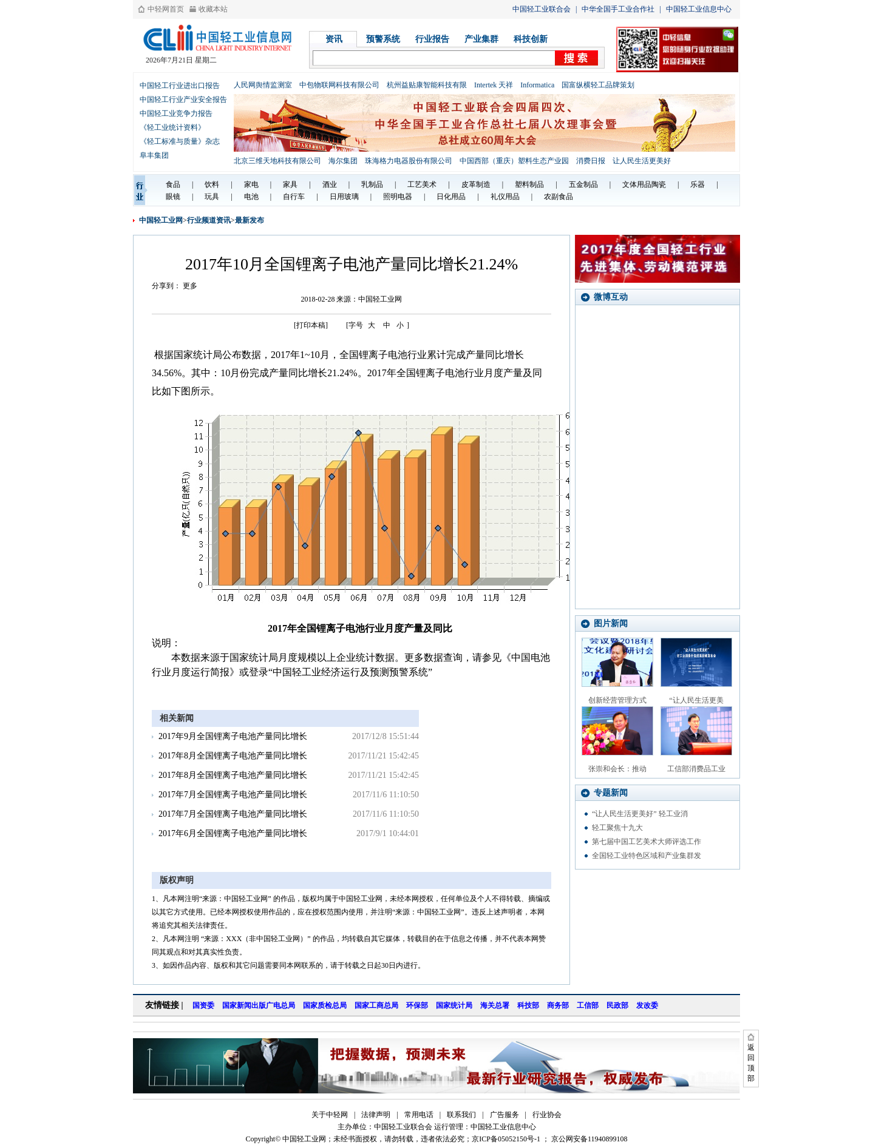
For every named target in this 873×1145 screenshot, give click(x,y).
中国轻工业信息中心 (699, 9)
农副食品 (558, 196)
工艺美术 (421, 184)
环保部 (417, 1005)
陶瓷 (658, 184)
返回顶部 (751, 1063)
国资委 (203, 1005)
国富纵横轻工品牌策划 (598, 85)
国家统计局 (454, 1005)
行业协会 (547, 1114)
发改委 (647, 1005)
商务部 (558, 1005)
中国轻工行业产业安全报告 (183, 99)
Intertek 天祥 (493, 85)
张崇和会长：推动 (617, 769)
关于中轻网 (329, 1114)
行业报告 (432, 39)
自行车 (294, 196)
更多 (190, 286)
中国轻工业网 (161, 220)
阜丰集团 (154, 155)
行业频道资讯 (209, 220)
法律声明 (375, 1114)
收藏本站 (213, 9)
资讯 (333, 39)
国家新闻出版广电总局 (258, 1005)
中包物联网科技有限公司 (339, 85)
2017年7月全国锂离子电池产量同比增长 (232, 794)
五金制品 (583, 184)
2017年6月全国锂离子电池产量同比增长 (232, 833)
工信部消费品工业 (696, 769)
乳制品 (372, 184)
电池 (251, 196)
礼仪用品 (505, 196)
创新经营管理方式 (617, 700)
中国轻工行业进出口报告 (180, 85)
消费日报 (590, 161)
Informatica (537, 85)
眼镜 (173, 196)
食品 (173, 184)
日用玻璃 (344, 196)
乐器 (697, 184)
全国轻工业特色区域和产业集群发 (646, 855)
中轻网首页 (166, 9)
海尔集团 (343, 161)
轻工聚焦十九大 (617, 827)
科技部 (528, 1005)
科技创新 (531, 39)
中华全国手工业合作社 (618, 9)
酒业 (329, 184)
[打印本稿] (311, 325)
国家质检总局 (325, 1005)
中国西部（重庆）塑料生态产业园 (514, 161)
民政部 (617, 1005)
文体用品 (636, 184)
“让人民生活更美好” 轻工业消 (640, 813)
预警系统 (383, 39)
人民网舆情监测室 (263, 85)
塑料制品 (529, 184)
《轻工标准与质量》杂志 (180, 141)
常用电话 (418, 1114)
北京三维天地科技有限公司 (277, 161)
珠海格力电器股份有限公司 (408, 161)
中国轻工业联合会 (541, 9)
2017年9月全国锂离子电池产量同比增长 (232, 736)
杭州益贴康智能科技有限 (427, 85)
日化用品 (451, 196)
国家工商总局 (376, 1005)
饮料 (212, 184)
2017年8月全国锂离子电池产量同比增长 (232, 755)
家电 (251, 184)
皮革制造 (476, 184)
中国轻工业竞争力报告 (176, 113)
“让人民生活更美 (696, 700)
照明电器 (397, 196)
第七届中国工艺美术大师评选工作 (646, 841)
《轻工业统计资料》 (172, 127)
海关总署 (494, 1005)
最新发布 (249, 220)
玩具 (212, 196)
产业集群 (481, 39)
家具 (290, 184)
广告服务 (504, 1114)
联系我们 (461, 1114)
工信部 (588, 1005)
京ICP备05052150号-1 (506, 1139)
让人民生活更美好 (642, 161)
